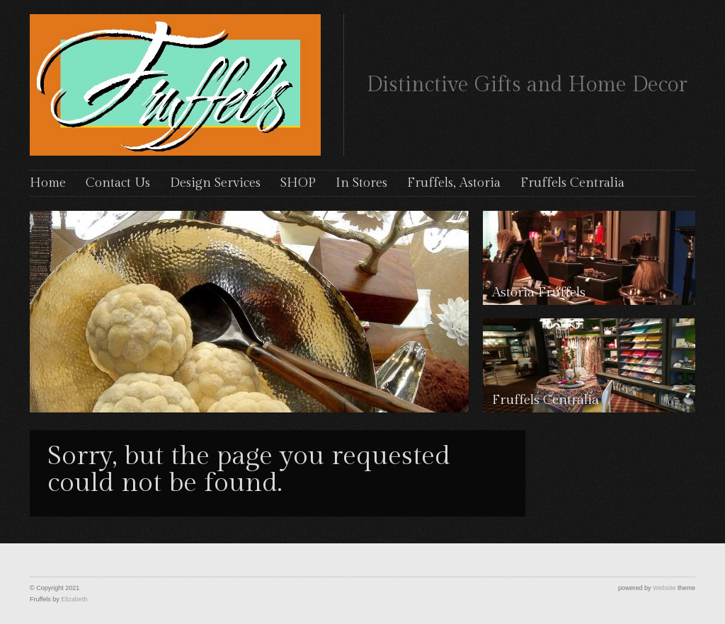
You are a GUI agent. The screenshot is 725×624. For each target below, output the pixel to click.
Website (664, 587)
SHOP (298, 182)
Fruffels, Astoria (454, 182)
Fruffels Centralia (572, 182)
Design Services (215, 182)
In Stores (361, 182)
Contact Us (118, 182)
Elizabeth (74, 599)
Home (48, 182)
